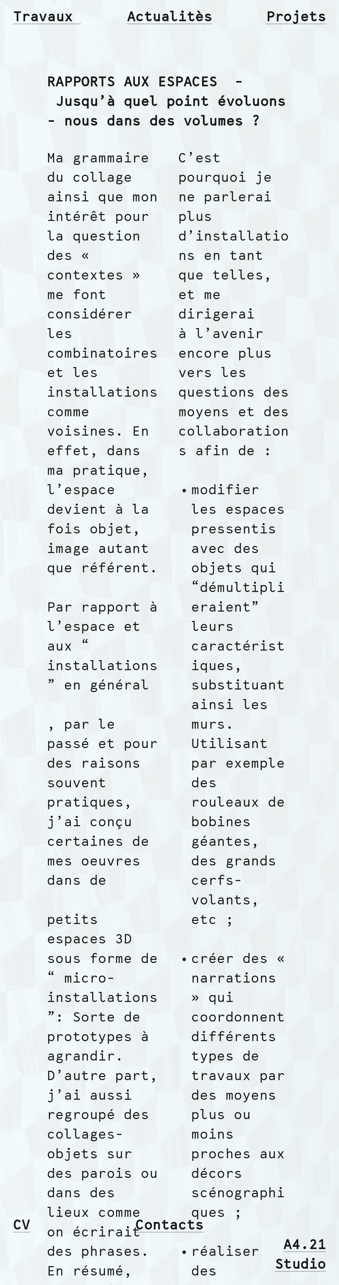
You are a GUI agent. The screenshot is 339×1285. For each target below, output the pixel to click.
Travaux (47, 17)
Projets (296, 17)
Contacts (169, 1225)
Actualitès (169, 17)
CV (21, 1225)
